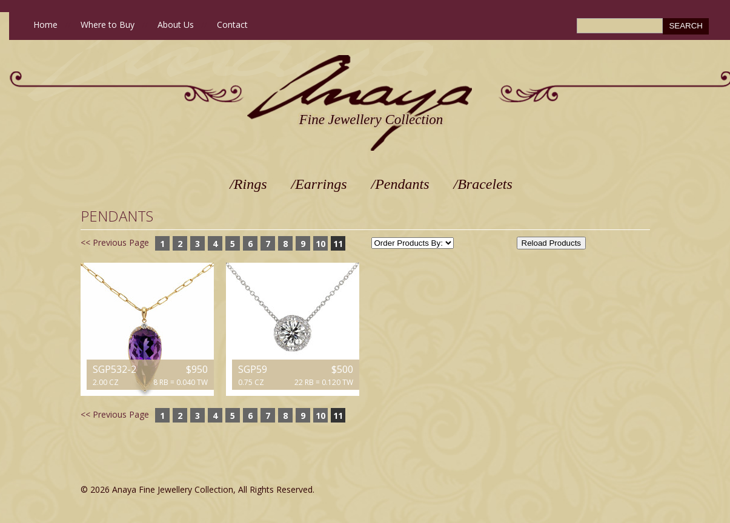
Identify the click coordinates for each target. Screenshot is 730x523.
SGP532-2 (114, 369)
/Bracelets (483, 184)
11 (338, 243)
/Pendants (400, 184)
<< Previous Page (115, 242)
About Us (176, 24)
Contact (232, 24)
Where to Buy (107, 24)
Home (45, 24)
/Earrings (319, 184)
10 (320, 243)
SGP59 (252, 369)
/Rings (248, 184)
